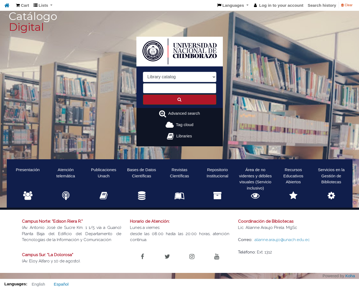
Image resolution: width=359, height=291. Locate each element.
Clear (347, 5)
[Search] (179, 99)
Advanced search (184, 113)
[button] (22, 5)
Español (61, 284)
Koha (350, 275)
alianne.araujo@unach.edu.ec (282, 239)
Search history (322, 5)
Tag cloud (184, 124)
